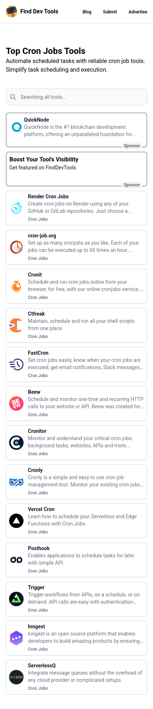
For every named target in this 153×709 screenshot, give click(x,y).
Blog (87, 11)
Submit (110, 11)
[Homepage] (33, 11)
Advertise (137, 11)
